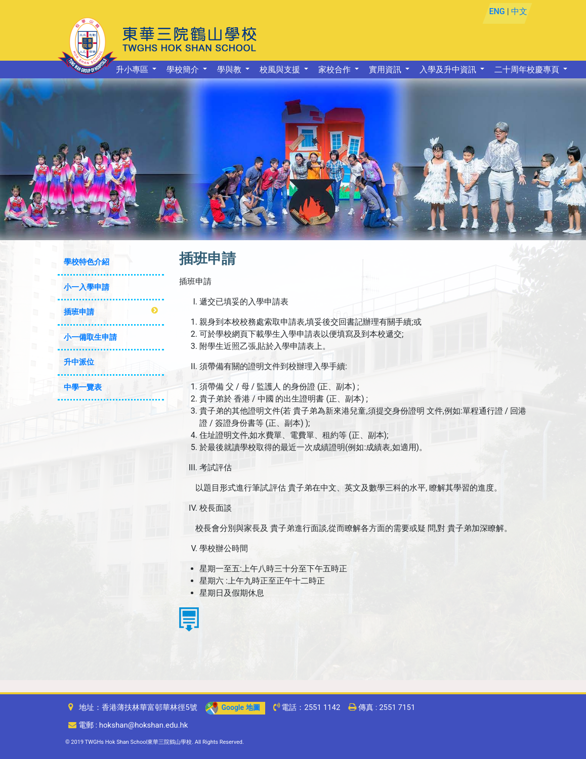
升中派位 (79, 362)
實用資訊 (386, 69)
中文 (519, 11)
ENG (497, 11)
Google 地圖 (232, 707)
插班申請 (79, 312)
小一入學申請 (86, 287)
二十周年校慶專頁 (527, 69)
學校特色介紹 (86, 261)
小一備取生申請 (90, 337)
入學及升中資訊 (449, 69)
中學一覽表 (83, 387)
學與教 (230, 69)
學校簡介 (183, 69)
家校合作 (335, 69)
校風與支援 (281, 69)
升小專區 (133, 69)
